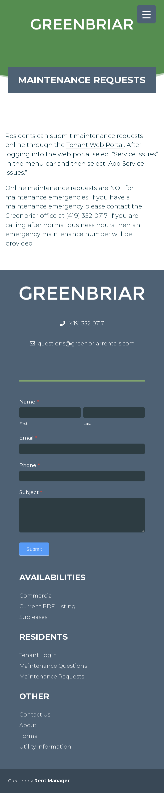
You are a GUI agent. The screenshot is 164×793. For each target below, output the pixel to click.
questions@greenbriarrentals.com (86, 343)
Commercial (36, 596)
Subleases (33, 617)
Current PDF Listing (47, 606)
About (28, 725)
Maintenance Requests (51, 676)
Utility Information (45, 747)
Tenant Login (38, 655)
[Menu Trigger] (146, 14)
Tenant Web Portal (95, 145)
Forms (28, 736)
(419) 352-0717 (86, 323)
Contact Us (34, 714)
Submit (34, 549)
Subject (30, 492)
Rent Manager (52, 780)
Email (28, 438)
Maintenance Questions (53, 666)
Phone (29, 465)
